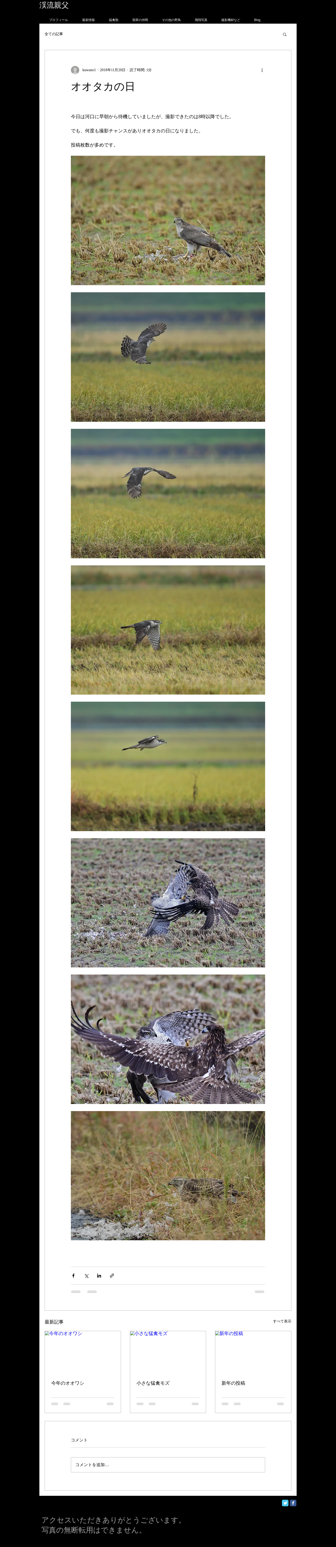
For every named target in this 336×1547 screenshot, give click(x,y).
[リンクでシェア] (111, 1275)
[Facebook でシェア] (73, 1275)
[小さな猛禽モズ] (168, 1352)
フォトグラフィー (99, 5)
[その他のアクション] (262, 70)
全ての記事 (54, 34)
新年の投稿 (233, 1383)
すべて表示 (282, 1321)
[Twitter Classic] (285, 1503)
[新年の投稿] (253, 1352)
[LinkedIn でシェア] (99, 1275)
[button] (284, 34)
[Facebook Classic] (293, 1503)
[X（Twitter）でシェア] (86, 1275)
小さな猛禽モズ (153, 1383)
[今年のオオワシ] (83, 1352)
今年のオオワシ (67, 1383)
